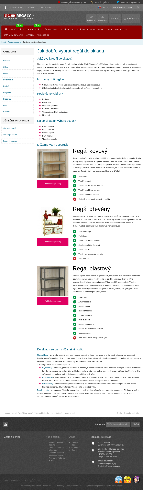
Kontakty (75, 450)
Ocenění (75, 448)
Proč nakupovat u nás (57, 458)
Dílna (5, 105)
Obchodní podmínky (131, 413)
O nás (41, 7)
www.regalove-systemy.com (72, 2)
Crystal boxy (47, 368)
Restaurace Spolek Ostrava (30, 486)
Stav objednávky (42, 413)
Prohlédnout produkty (53, 184)
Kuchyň (6, 86)
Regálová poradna (14, 42)
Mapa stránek (70, 413)
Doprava (52, 445)
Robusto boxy (47, 377)
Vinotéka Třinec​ (77, 486)
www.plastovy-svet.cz (128, 2)
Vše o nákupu (31, 7)
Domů (3, 42)
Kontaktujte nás (57, 413)
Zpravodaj (100, 424)
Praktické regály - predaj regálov (110, 486)
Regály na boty (43, 390)
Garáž (5, 73)
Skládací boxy (47, 384)
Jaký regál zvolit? (9, 128)
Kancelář (6, 112)
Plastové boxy (42, 355)
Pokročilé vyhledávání (26, 413)
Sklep (5, 67)
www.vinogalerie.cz (101, 2)
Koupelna (7, 93)
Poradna (6, 61)
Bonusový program (10, 141)
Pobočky (75, 442)
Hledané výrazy (10, 413)
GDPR (51, 461)
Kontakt (48, 7)
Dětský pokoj (8, 80)
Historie (74, 445)
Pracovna (7, 99)
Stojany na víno (91, 486)
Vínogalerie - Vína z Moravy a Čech (56, 486)
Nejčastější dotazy (10, 135)
